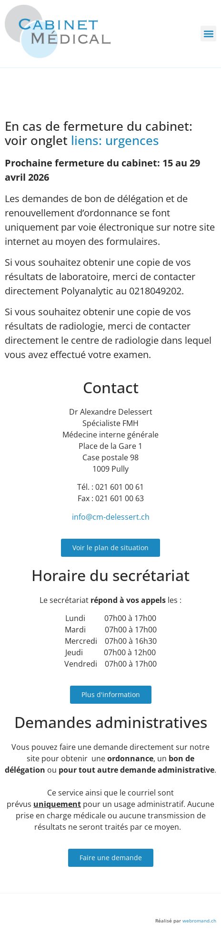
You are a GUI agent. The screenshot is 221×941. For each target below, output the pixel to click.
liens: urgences (115, 140)
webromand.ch (199, 920)
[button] (208, 33)
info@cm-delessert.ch (111, 517)
